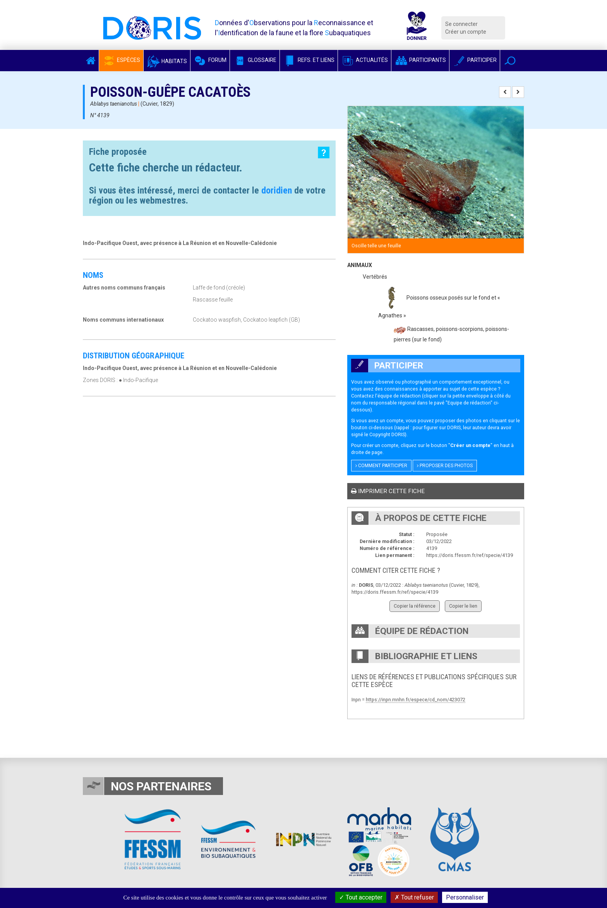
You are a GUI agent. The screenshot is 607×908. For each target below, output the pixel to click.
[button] (510, 60)
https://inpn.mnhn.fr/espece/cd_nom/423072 (415, 699)
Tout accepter (360, 897)
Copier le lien (463, 606)
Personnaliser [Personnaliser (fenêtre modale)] (465, 897)
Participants (420, 60)
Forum (210, 60)
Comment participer (381, 465)
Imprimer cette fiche (388, 491)
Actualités (364, 60)
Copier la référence (415, 606)
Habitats (167, 61)
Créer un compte (465, 32)
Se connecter (461, 24)
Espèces (121, 60)
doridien (276, 190)
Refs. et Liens (308, 60)
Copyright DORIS (387, 434)
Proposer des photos (445, 465)
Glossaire (254, 60)
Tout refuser (414, 897)
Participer (475, 60)
